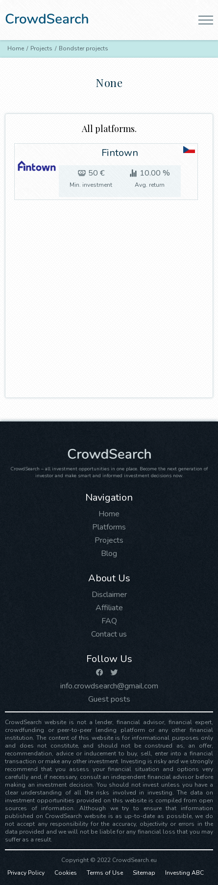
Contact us (109, 634)
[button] (205, 20)
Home (109, 514)
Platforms (109, 527)
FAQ (109, 621)
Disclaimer (109, 594)
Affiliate (109, 607)
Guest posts (109, 699)
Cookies (65, 873)
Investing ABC (184, 873)
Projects (109, 540)
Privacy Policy (26, 873)
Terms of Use (105, 873)
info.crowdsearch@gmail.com (109, 686)
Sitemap (144, 873)
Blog (109, 553)
